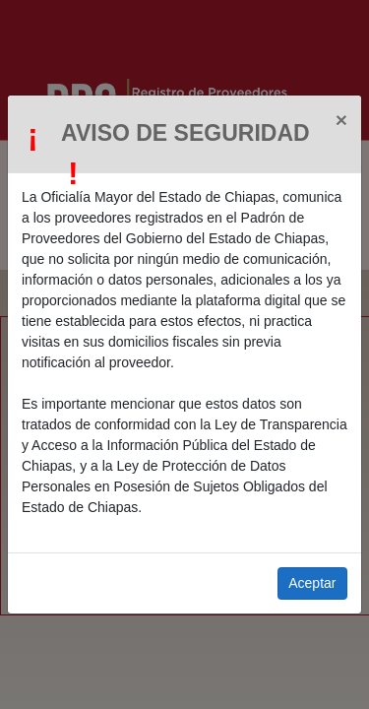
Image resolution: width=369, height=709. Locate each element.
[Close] (341, 120)
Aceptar (312, 583)
